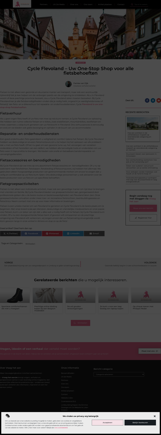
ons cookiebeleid (61, 428)
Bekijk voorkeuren (140, 423)
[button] (154, 416)
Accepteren (107, 423)
